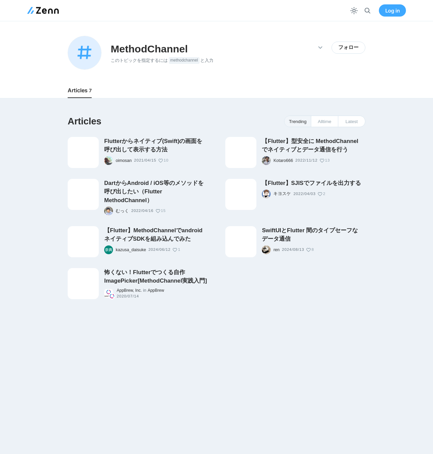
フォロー (348, 47)
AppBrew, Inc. (129, 290)
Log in (392, 10)
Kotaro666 (283, 160)
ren (276, 249)
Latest (351, 121)
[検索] (367, 11)
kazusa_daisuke (131, 249)
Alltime (325, 121)
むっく (122, 211)
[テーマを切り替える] (354, 10)
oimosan (124, 160)
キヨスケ (282, 193)
